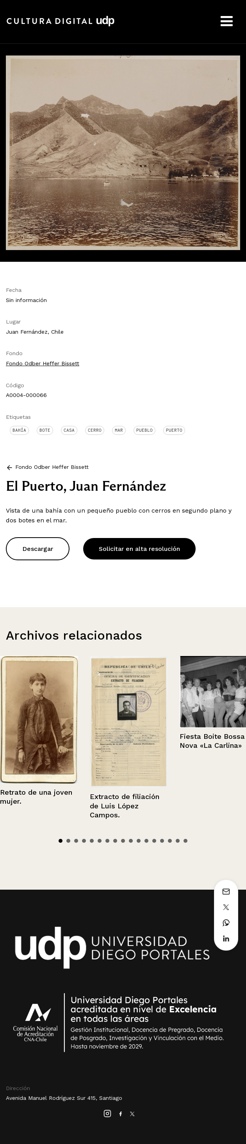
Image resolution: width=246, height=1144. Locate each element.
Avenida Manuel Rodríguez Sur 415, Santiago (64, 1098)
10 (131, 841)
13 (154, 841)
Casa (69, 430)
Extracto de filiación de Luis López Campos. (124, 805)
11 (139, 841)
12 (146, 841)
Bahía (19, 430)
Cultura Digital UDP (60, 25)
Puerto (174, 430)
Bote (44, 430)
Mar (119, 430)
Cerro (95, 430)
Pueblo (144, 430)
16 (178, 841)
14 (162, 841)
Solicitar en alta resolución (139, 548)
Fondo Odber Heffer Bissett (42, 363)
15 (170, 841)
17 (185, 841)
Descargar (37, 548)
